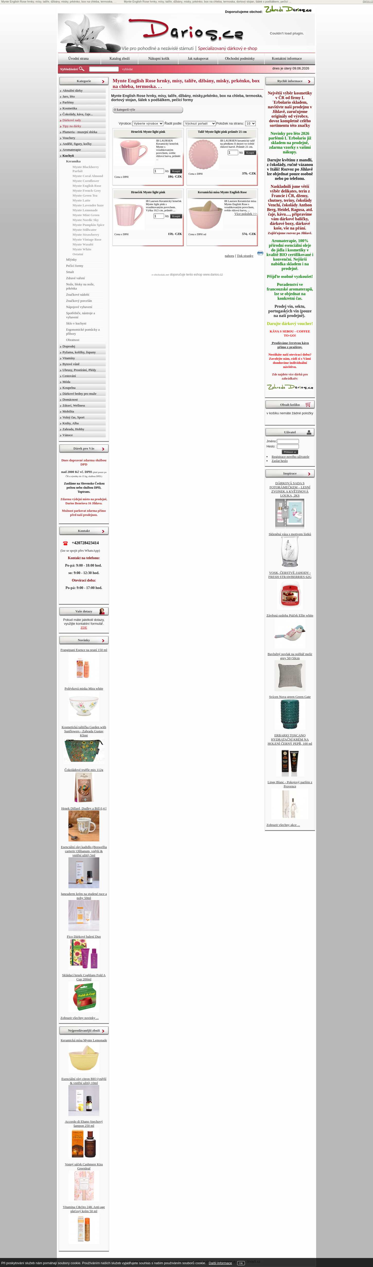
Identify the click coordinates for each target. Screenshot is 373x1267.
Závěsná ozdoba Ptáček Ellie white (290, 615)
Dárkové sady (72, 120)
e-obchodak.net (160, 274)
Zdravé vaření (75, 278)
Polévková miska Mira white (84, 688)
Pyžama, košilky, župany (79, 352)
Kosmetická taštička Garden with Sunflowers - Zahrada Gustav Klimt (84, 731)
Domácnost (70, 399)
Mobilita (68, 411)
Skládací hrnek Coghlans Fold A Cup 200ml (84, 977)
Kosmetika (70, 108)
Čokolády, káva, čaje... (78, 114)
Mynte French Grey (87, 190)
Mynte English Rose (87, 186)
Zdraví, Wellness (74, 405)
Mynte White (82, 249)
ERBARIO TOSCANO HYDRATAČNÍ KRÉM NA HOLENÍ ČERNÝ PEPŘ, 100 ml (290, 739)
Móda (66, 382)
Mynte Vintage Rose (87, 239)
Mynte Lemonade (85, 210)
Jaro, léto (69, 96)
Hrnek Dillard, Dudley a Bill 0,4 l (83, 808)
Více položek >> (245, 214)
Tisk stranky (245, 256)
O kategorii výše (124, 109)
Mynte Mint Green (86, 215)
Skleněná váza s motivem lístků (290, 534)
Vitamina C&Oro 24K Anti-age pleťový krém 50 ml (84, 1209)
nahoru (229, 256)
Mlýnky (71, 259)
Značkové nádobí (77, 294)
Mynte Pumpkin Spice (88, 225)
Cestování (69, 376)
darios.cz (368, 1)
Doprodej (69, 346)
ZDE (84, 627)
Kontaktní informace (287, 58)
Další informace (220, 1263)
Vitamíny (69, 358)
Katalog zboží (120, 58)
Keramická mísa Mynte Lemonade (84, 1040)
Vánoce (68, 435)
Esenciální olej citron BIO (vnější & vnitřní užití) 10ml (83, 1081)
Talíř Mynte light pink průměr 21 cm (222, 132)
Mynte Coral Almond (88, 176)
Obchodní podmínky (240, 58)
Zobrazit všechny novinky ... (79, 1018)
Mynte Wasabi (83, 244)
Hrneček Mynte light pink (148, 132)
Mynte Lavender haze (88, 205)
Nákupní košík (158, 58)
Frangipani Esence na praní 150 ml (83, 650)
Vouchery (69, 138)
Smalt (70, 272)
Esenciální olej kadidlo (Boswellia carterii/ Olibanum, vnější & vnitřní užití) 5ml (84, 851)
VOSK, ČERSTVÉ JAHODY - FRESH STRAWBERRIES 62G (289, 575)
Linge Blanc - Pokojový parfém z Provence (290, 784)
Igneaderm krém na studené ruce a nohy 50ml (84, 896)
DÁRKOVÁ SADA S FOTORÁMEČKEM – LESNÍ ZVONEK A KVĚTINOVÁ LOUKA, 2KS (290, 489)
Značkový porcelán (79, 301)
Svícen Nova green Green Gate (290, 697)
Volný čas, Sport (73, 417)
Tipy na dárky (72, 126)
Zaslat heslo (280, 461)
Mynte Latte (81, 200)
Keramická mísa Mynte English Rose (222, 192)
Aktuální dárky (73, 90)
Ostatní (78, 254)
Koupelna (69, 388)
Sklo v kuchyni (76, 323)
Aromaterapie (72, 150)
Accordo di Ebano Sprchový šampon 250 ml (84, 1124)
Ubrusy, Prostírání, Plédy (79, 370)
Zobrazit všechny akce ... (283, 825)
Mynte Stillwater (85, 230)
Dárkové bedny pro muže (79, 393)
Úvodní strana (78, 58)
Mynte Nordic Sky (86, 220)
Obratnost (72, 340)
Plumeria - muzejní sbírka (80, 132)
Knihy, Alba (71, 423)
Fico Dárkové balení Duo (84, 936)
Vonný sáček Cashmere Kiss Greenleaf (84, 1166)
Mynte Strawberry (86, 234)
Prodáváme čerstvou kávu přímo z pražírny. (290, 345)
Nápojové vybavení (79, 307)
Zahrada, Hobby (73, 429)
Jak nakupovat (198, 58)
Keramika (73, 161)
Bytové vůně (71, 364)
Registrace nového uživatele (290, 457)
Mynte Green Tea (85, 195)
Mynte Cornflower (86, 181)
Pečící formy (74, 266)
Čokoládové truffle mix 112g (84, 770)
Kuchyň (68, 155)
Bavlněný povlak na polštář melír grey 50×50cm (290, 656)
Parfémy (68, 102)
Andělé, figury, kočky (77, 144)
